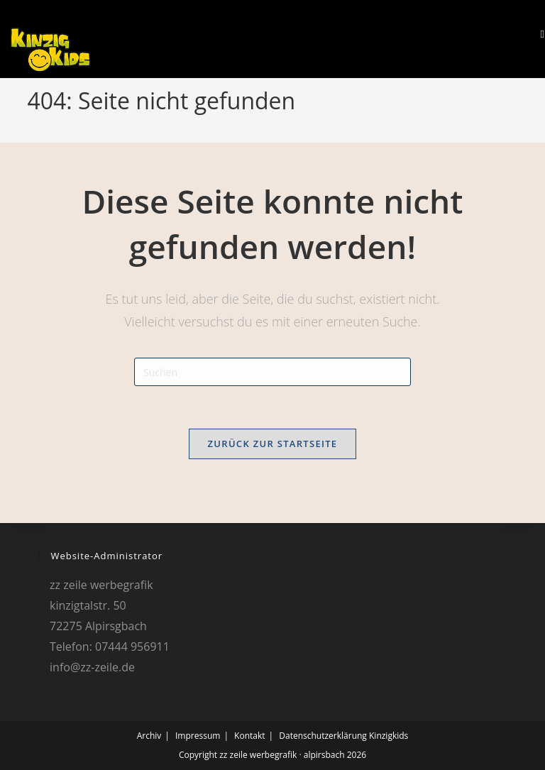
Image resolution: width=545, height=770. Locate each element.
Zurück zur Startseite (273, 443)
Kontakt (249, 736)
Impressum (197, 736)
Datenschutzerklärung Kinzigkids (343, 736)
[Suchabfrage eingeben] (272, 372)
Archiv (149, 736)
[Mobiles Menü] (537, 33)
